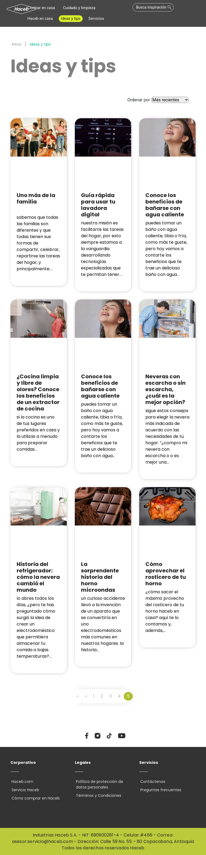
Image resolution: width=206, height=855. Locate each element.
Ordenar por (138, 99)
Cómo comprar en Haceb (34, 798)
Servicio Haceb (24, 790)
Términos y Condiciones (97, 795)
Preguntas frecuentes (159, 790)
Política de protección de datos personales (98, 784)
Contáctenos (151, 781)
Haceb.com (21, 781)
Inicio (16, 44)
